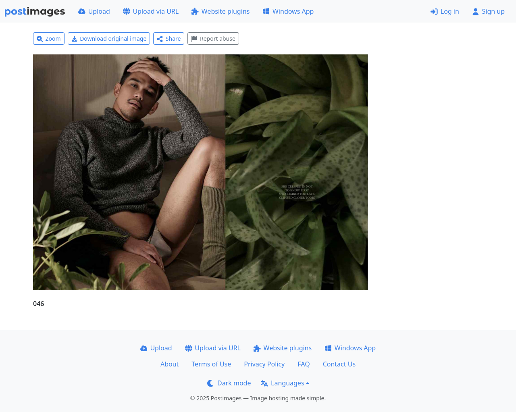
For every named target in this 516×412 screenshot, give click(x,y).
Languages (282, 383)
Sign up (488, 11)
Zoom (49, 38)
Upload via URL (151, 11)
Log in (445, 11)
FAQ (304, 364)
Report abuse (213, 38)
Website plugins (220, 11)
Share (169, 38)
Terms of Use (211, 364)
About (169, 364)
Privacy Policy (264, 364)
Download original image (109, 38)
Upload (94, 11)
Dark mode (229, 383)
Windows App (288, 11)
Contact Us (339, 364)
